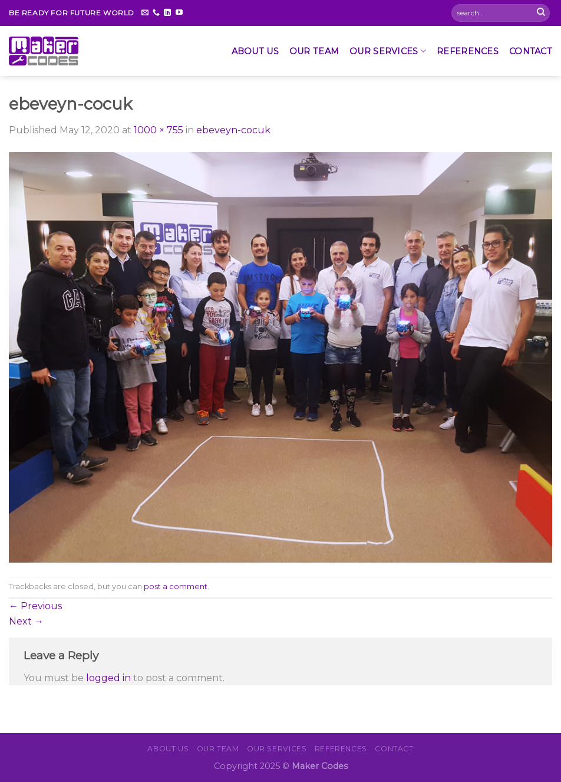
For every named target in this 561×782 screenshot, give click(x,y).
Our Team (314, 51)
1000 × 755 (158, 130)
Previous (35, 606)
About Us (255, 51)
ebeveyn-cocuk (233, 130)
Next (26, 621)
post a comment (175, 586)
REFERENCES (468, 51)
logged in (108, 678)
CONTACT (530, 51)
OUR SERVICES (387, 51)
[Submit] (541, 13)
